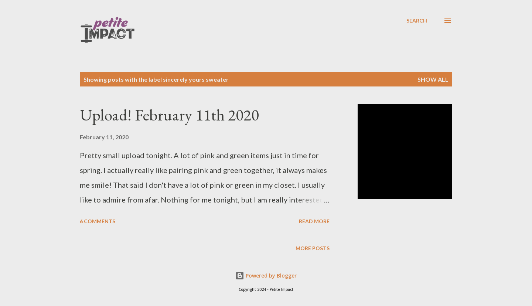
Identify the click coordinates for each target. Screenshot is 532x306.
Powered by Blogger (266, 275)
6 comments (97, 221)
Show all (433, 79)
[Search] (416, 20)
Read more (314, 221)
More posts (313, 248)
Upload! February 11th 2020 (169, 114)
